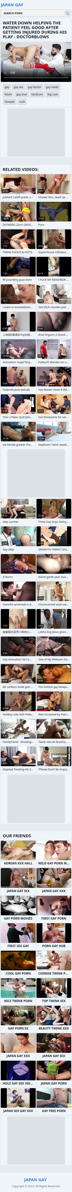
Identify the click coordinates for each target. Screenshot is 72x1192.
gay (7, 87)
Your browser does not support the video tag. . (36, 62)
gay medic (52, 87)
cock (22, 101)
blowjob (10, 101)
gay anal (21, 94)
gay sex (18, 87)
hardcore (37, 94)
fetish (8, 94)
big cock (52, 94)
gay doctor (34, 87)
